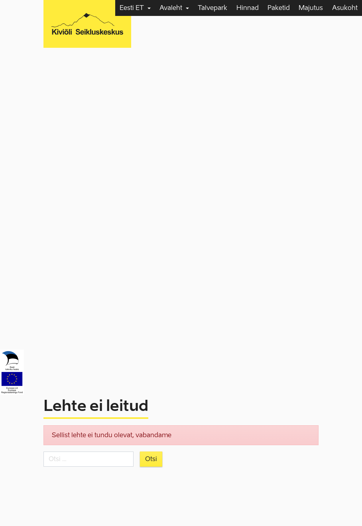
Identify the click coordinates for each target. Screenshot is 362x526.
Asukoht (345, 8)
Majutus (311, 8)
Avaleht (171, 8)
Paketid (279, 8)
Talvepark (212, 8)
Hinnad (247, 8)
